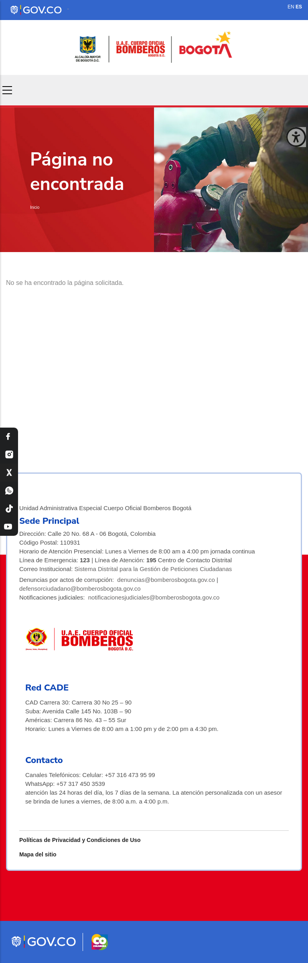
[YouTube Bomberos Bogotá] (9, 527)
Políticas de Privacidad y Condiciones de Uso (80, 840)
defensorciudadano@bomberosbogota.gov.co (80, 588)
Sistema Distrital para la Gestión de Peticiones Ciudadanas (153, 568)
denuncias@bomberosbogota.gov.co (166, 579)
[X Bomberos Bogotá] (9, 473)
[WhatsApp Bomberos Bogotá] (9, 491)
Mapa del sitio (38, 854)
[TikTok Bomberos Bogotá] (9, 509)
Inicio (34, 207)
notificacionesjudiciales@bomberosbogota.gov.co (154, 597)
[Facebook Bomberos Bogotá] (9, 437)
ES (299, 7)
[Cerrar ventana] (296, 137)
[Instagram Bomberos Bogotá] (9, 455)
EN (291, 7)
